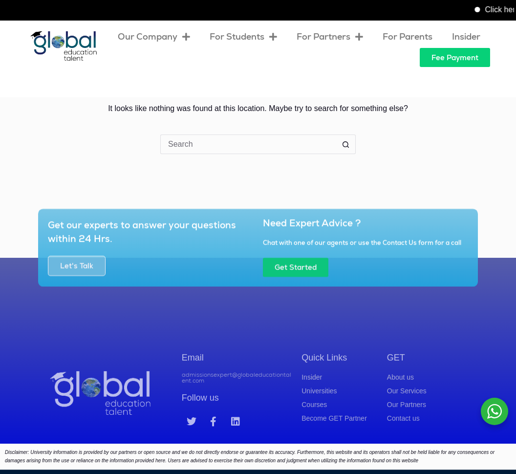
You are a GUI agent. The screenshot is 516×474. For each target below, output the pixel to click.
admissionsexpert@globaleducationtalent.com (236, 392)
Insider (466, 36)
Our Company (154, 36)
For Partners (330, 36)
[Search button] (346, 144)
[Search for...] (248, 144)
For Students (243, 36)
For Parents (407, 36)
